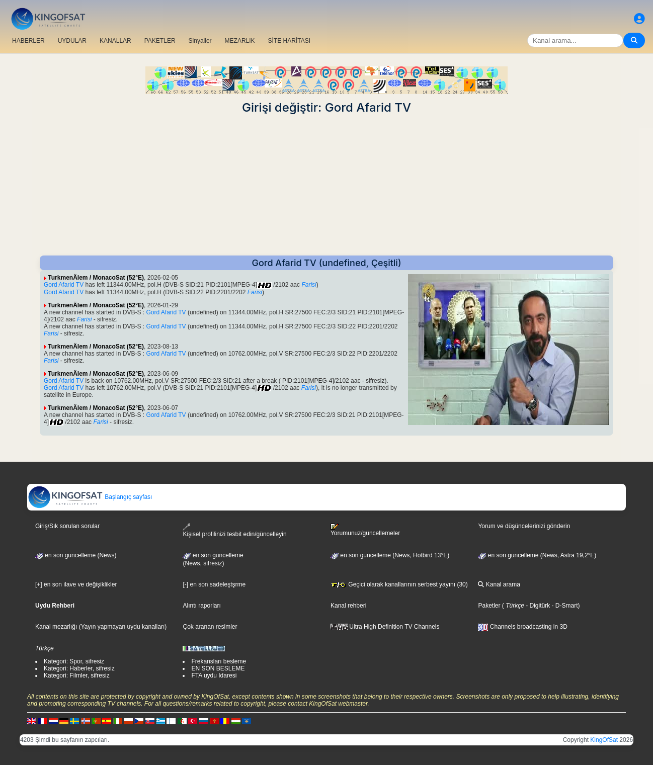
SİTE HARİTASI (289, 40)
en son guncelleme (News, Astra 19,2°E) (537, 555)
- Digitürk (537, 605)
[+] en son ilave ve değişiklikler (76, 584)
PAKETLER (160, 40)
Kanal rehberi (348, 605)
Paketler (489, 605)
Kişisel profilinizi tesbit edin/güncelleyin (234, 530)
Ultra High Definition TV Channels (385, 626)
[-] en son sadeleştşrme (214, 584)
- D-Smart (564, 605)
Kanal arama (499, 584)
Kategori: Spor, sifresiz (74, 661)
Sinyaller (200, 40)
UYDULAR (72, 40)
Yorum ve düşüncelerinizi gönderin (524, 526)
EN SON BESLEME (217, 668)
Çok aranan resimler (210, 626)
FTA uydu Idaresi (213, 675)
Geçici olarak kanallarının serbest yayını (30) (399, 584)
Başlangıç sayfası (90, 496)
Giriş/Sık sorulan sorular (67, 526)
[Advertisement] (326, 185)
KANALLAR (115, 40)
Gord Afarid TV (64, 284)
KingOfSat (604, 739)
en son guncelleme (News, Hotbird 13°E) (390, 555)
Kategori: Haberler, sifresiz (79, 668)
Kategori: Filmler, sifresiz (77, 675)
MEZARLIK (240, 40)
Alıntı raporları (201, 605)
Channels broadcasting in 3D (522, 626)
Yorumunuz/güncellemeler (365, 530)
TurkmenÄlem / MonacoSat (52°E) (96, 277)
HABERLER (28, 40)
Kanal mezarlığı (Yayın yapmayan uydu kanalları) (101, 626)
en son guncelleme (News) (75, 555)
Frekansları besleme (218, 661)
